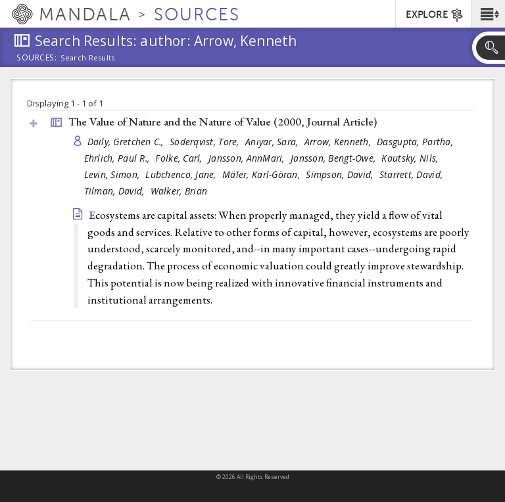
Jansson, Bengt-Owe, (335, 158)
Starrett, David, (412, 174)
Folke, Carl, (180, 158)
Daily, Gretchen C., (127, 141)
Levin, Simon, (113, 174)
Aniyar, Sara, (273, 141)
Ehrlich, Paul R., (118, 158)
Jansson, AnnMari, (247, 158)
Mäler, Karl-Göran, (262, 174)
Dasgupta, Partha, (416, 141)
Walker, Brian (179, 191)
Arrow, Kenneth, (338, 141)
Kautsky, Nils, (411, 158)
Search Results (87, 57)
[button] (488, 14)
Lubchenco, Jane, (182, 174)
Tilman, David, (115, 191)
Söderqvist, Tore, (206, 141)
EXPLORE (435, 15)
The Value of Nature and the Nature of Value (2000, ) (222, 121)
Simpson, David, (340, 174)
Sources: (36, 58)
